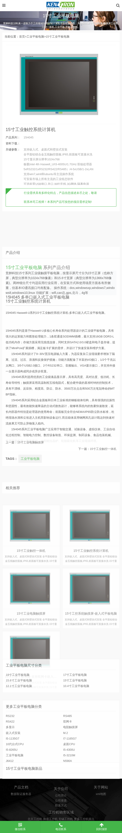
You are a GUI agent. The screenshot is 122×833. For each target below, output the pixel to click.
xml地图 (101, 800)
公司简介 (61, 807)
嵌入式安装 (13, 767)
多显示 (10, 762)
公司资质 (61, 812)
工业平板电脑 (35, 36)
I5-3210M (69, 790)
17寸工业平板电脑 (75, 692)
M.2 (65, 767)
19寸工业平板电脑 (17, 692)
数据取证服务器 (21, 800)
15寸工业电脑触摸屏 (30, 449)
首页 (22, 36)
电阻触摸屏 (70, 762)
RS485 (67, 750)
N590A (67, 795)
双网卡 (67, 756)
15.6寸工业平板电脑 (19, 697)
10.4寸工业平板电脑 (76, 703)
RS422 (10, 756)
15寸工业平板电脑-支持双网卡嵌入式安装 (34, 812)
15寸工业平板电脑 (57, 36)
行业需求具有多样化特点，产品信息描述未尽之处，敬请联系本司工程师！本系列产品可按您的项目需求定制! (60, 197)
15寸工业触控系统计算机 (30, 129)
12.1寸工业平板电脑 (19, 703)
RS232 (10, 750)
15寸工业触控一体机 (103, 456)
